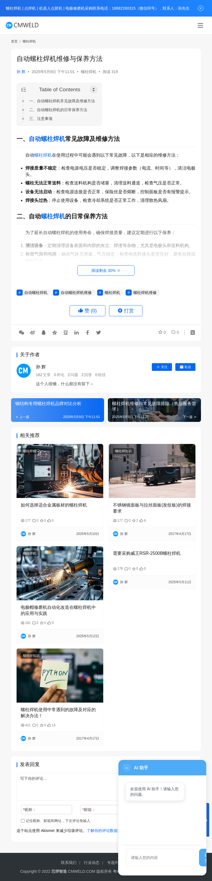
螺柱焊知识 (123, 451)
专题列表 (115, 862)
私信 (185, 367)
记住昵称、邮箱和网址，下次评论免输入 (55, 821)
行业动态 (91, 862)
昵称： (29, 809)
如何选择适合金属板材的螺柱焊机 (54, 505)
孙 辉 (21, 71)
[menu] (200, 25)
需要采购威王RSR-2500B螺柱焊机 (147, 553)
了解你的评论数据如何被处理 (112, 830)
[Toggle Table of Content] (93, 89)
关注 (162, 367)
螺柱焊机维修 (145, 292)
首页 (14, 41)
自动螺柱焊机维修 (76, 292)
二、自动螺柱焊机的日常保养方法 (58, 110)
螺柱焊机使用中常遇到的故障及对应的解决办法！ (58, 712)
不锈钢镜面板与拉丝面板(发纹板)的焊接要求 (152, 508)
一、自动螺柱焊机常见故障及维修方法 (62, 101)
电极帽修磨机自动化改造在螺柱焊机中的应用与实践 (58, 610)
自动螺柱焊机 (47, 138)
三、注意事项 (40, 118)
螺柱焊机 (88, 71)
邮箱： (89, 809)
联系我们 (68, 862)
